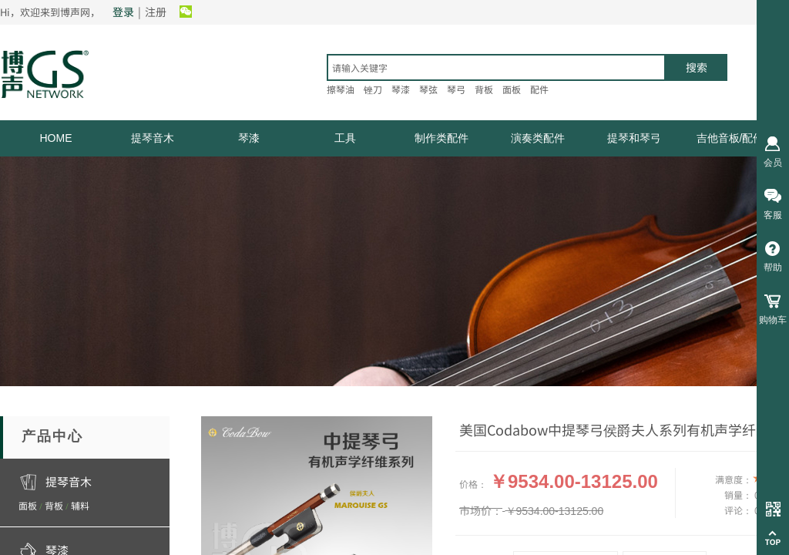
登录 (123, 11)
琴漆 (249, 138)
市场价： (480, 510)
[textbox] (496, 67)
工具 (345, 138)
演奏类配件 (538, 138)
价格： (473, 483)
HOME (56, 138)
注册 (155, 11)
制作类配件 (441, 138)
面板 (27, 505)
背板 (54, 505)
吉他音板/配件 (730, 138)
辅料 (80, 505)
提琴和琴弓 (634, 138)
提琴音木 (152, 138)
